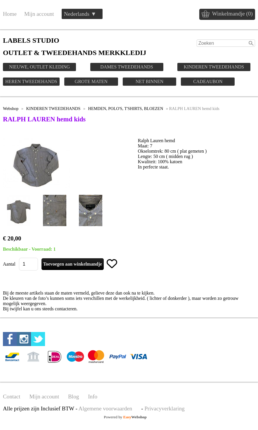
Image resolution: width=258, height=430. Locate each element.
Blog (73, 396)
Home (10, 14)
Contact (11, 396)
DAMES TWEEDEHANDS (126, 66)
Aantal (9, 264)
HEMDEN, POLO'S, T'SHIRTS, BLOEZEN (125, 108)
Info (92, 396)
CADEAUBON (207, 81)
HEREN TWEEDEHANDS (31, 81)
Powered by (125, 417)
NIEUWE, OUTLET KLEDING (39, 66)
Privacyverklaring (164, 408)
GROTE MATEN (91, 81)
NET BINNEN (149, 81)
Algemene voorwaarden (105, 408)
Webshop (10, 108)
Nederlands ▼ (80, 14)
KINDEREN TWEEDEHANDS (214, 66)
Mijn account (39, 14)
